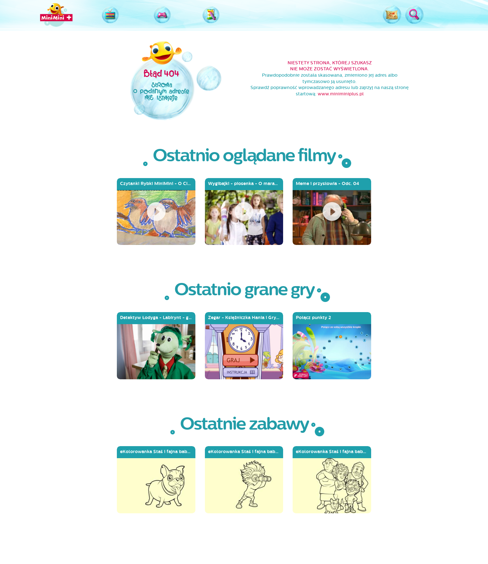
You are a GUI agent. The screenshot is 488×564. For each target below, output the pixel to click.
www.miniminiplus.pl (341, 94)
